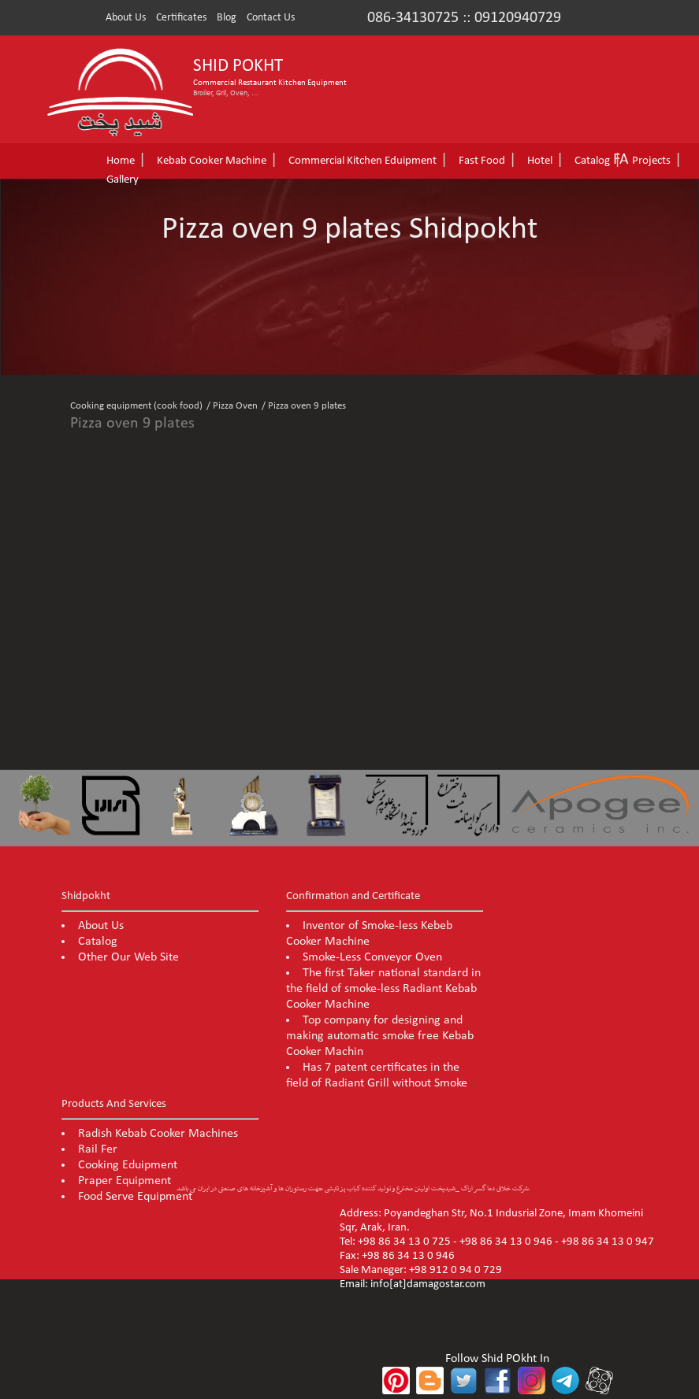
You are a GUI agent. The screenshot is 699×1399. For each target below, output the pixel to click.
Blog (226, 18)
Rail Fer (97, 1149)
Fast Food (482, 161)
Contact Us (271, 18)
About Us (126, 18)
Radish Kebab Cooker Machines (158, 1133)
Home (120, 161)
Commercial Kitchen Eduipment (362, 161)
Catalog (592, 161)
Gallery (122, 180)
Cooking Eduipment (127, 1165)
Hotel (539, 161)
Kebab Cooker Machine (211, 161)
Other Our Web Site (128, 957)
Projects (651, 161)
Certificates (181, 18)
